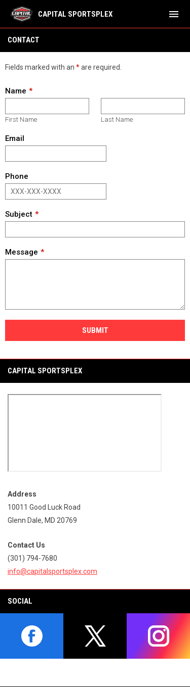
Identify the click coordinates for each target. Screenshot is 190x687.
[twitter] (95, 636)
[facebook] (31, 636)
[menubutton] (174, 14)
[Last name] (143, 106)
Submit (95, 330)
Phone (16, 176)
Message (21, 252)
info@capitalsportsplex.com (52, 571)
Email (14, 138)
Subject (18, 214)
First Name (21, 119)
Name (15, 90)
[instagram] (158, 636)
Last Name (117, 119)
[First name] (47, 106)
